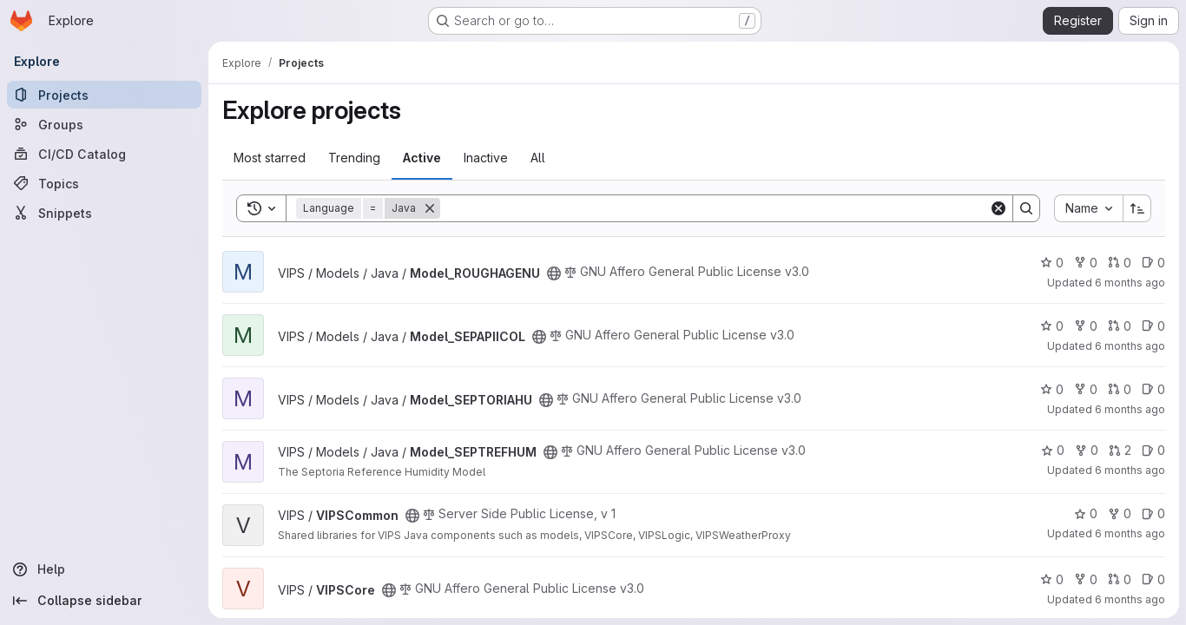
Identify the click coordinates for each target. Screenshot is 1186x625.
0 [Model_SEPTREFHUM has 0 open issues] (1153, 450)
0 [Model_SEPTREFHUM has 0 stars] (1052, 450)
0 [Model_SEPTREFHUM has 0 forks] (1086, 450)
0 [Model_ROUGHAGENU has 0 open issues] (1153, 262)
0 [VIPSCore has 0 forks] (1085, 579)
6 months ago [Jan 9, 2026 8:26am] (1130, 282)
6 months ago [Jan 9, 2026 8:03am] (1130, 409)
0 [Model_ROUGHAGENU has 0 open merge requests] (1119, 262)
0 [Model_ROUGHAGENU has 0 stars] (1052, 262)
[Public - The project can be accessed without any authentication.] (554, 273)
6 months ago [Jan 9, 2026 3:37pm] (1130, 599)
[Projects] (104, 95)
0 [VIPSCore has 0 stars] (1052, 579)
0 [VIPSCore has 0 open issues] (1153, 579)
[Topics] (104, 183)
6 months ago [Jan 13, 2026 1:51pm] (1130, 533)
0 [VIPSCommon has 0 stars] (1085, 513)
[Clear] (998, 208)
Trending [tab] (354, 157)
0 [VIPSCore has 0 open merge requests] (1119, 579)
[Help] (104, 569)
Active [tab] (422, 157)
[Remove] (429, 208)
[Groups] (104, 124)
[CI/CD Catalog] (104, 154)
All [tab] (537, 157)
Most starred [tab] (270, 157)
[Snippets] (104, 213)
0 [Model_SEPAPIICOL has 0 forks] (1085, 326)
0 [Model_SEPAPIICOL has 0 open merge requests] (1119, 326)
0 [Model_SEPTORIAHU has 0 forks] (1085, 389)
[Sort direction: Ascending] (1137, 208)
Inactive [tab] (486, 157)
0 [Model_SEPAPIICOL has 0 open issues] (1153, 326)
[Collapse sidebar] (104, 601)
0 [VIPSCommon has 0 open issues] (1153, 513)
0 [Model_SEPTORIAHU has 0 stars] (1052, 389)
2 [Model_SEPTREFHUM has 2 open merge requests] (1120, 450)
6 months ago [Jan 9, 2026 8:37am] (1130, 345)
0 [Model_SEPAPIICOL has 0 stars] (1052, 326)
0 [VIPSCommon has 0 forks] (1119, 513)
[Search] (714, 208)
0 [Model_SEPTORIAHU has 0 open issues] (1153, 389)
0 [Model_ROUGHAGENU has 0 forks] (1085, 262)
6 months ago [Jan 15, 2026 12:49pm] (1130, 470)
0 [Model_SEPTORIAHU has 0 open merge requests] (1119, 389)
